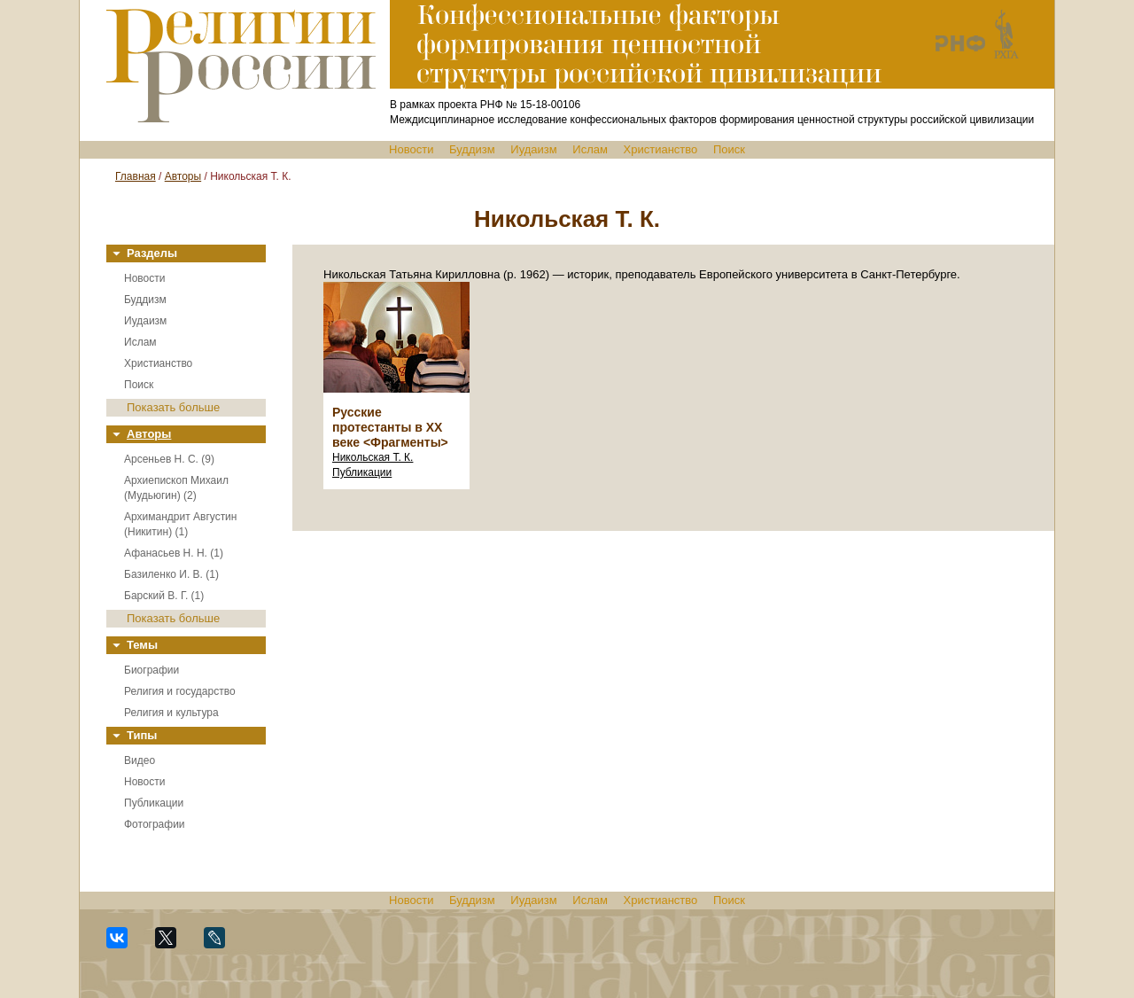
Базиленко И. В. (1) (171, 574)
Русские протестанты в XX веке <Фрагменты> (390, 427)
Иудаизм (533, 149)
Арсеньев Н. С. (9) (169, 459)
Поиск (729, 149)
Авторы (183, 176)
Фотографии (154, 824)
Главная (135, 176)
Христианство (661, 149)
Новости (411, 149)
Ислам (590, 149)
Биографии (151, 670)
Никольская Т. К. (372, 457)
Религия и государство (180, 691)
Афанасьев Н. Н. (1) (173, 553)
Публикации (153, 803)
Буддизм (472, 149)
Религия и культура (171, 712)
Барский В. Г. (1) (164, 595)
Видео (139, 760)
